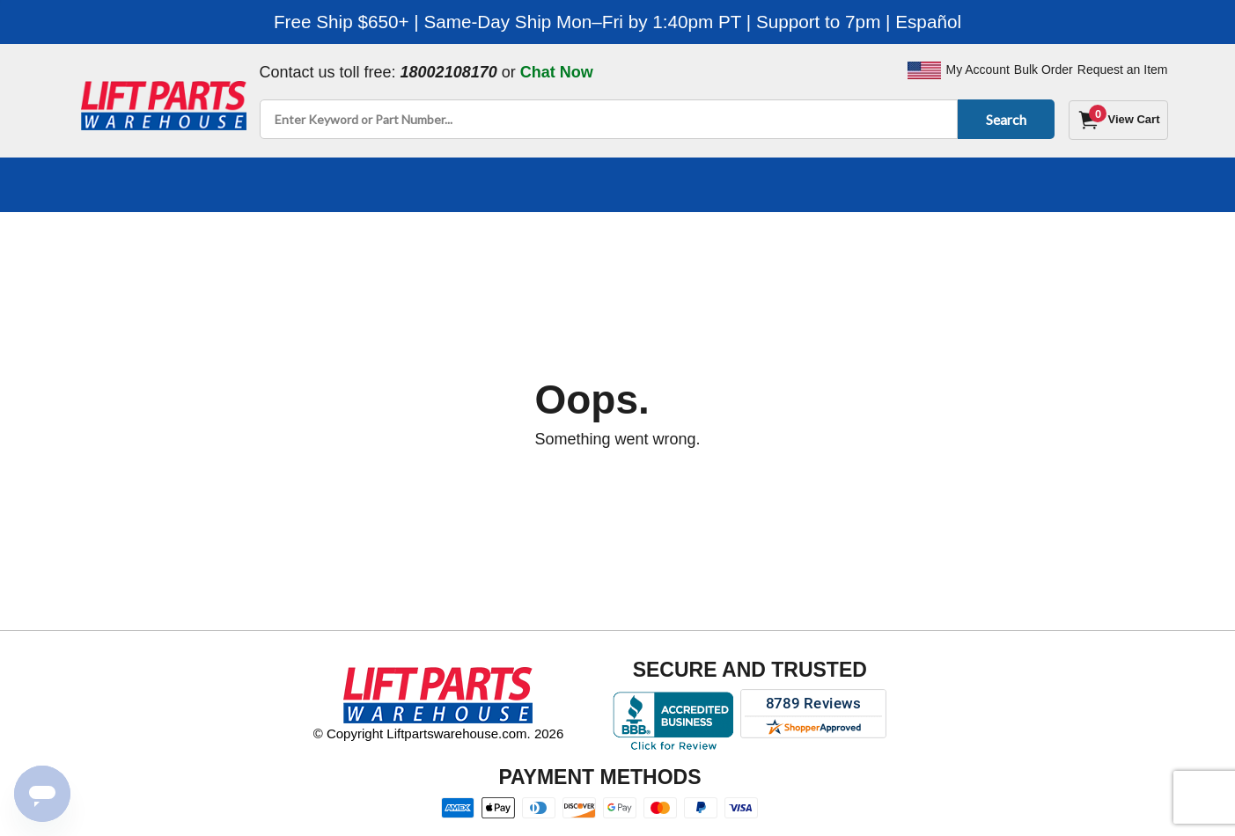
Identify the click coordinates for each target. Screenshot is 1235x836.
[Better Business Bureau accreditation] (673, 721)
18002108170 (449, 72)
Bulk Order (1043, 69)
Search (1003, 119)
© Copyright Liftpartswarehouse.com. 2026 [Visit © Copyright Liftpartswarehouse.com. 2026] (438, 733)
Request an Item (1122, 69)
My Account (977, 69)
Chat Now (556, 72)
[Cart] (1118, 120)
